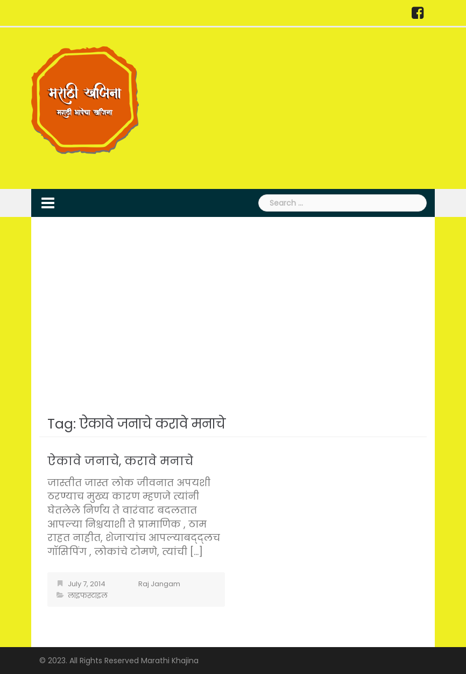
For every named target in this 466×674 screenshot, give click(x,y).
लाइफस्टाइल (88, 596)
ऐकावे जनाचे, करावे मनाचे (120, 461)
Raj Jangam (159, 584)
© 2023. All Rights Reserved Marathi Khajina (119, 660)
